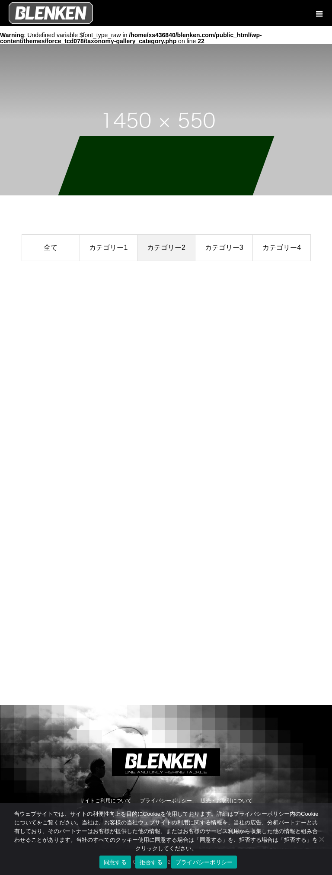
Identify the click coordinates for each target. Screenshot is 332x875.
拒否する (151, 862)
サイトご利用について (105, 801)
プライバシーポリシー (166, 801)
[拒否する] (321, 839)
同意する (115, 862)
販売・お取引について (226, 801)
